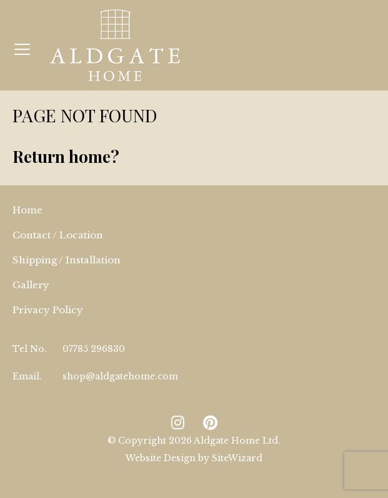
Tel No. (29, 348)
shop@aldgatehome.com (120, 376)
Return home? (65, 156)
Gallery (30, 285)
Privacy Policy (47, 310)
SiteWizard (237, 458)
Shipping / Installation (66, 260)
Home (27, 210)
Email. (27, 376)
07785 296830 (93, 348)
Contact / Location (57, 235)
